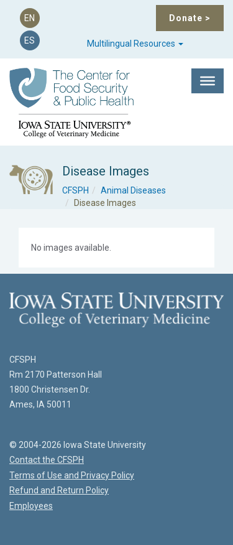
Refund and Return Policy (59, 490)
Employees (31, 506)
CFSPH (75, 190)
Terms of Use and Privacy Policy (71, 475)
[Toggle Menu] (207, 81)
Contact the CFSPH (46, 460)
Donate (190, 18)
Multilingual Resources (135, 44)
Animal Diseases (133, 190)
